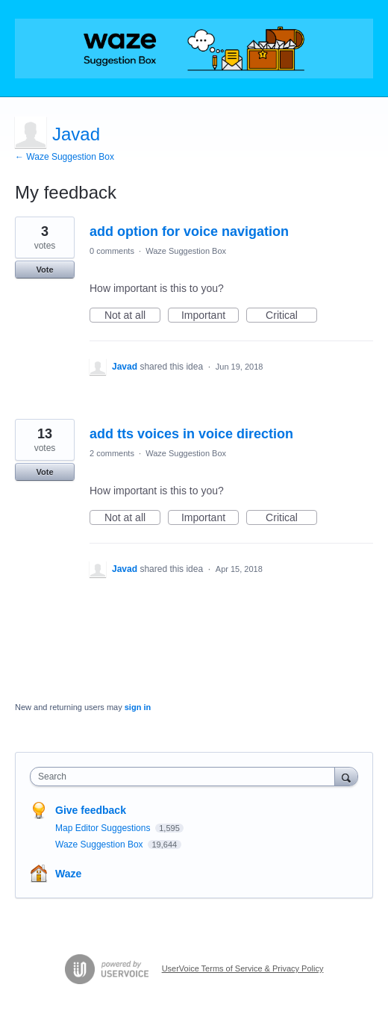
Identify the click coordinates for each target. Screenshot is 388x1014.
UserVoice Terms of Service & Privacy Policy (243, 968)
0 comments (112, 250)
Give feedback (90, 810)
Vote (44, 269)
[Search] (346, 776)
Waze (68, 874)
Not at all (132, 316)
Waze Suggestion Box (186, 250)
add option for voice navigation (189, 231)
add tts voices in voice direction (191, 433)
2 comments (112, 453)
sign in (138, 707)
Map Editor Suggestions (104, 828)
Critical (291, 316)
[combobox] (185, 776)
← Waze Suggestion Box (64, 157)
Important (210, 316)
